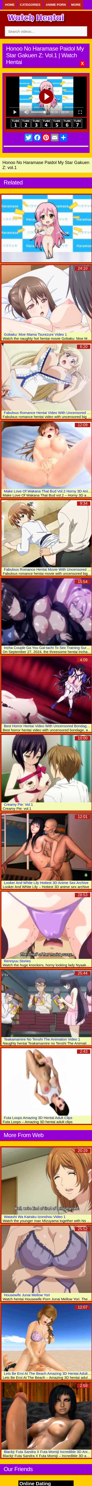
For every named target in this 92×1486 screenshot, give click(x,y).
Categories (30, 5)
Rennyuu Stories (17, 961)
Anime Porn (56, 5)
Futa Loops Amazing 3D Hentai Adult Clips (38, 1118)
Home (10, 5)
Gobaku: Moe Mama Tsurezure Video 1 (35, 334)
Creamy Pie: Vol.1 (18, 804)
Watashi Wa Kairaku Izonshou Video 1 (35, 1217)
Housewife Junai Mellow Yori (27, 1295)
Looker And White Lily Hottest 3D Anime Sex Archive (46, 883)
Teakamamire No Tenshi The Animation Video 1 (42, 1039)
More (76, 5)
